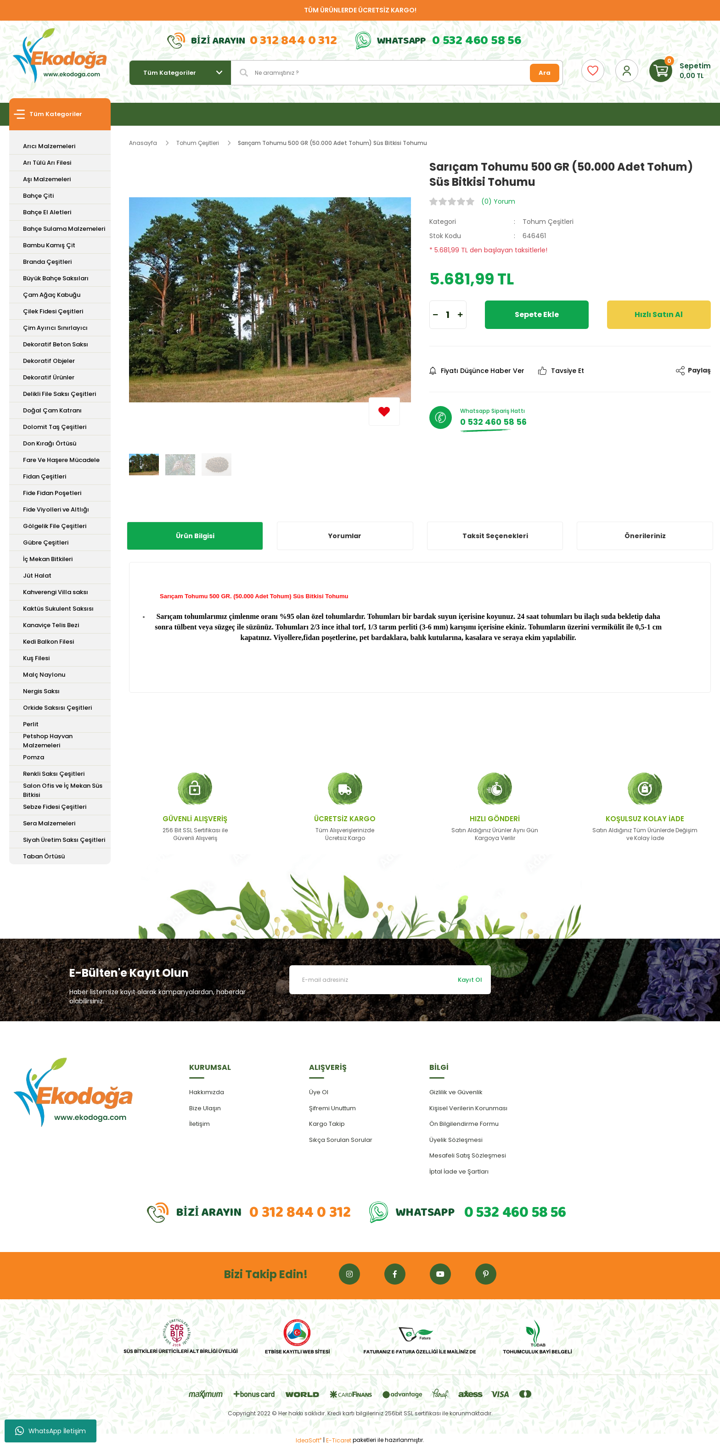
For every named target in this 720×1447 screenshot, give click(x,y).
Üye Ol (318, 1092)
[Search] (397, 72)
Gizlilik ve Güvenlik (456, 1092)
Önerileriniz (645, 535)
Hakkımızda (206, 1092)
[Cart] (680, 70)
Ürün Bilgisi (195, 535)
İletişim (199, 1123)
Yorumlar (344, 535)
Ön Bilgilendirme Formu (464, 1123)
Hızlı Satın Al (659, 314)
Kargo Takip (327, 1123)
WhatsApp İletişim (50, 1431)
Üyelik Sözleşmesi (456, 1139)
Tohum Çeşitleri (548, 221)
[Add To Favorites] (384, 411)
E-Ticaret (338, 1440)
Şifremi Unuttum (332, 1108)
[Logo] (60, 56)
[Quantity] (448, 314)
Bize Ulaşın (205, 1108)
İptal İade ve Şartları (459, 1171)
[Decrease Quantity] (435, 314)
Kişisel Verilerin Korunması (468, 1108)
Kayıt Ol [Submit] (470, 979)
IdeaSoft (308, 1440)
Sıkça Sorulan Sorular (340, 1139)
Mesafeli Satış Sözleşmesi (467, 1155)
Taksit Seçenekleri (495, 535)
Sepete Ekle (537, 314)
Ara (545, 72)
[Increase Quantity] (460, 314)
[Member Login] (626, 70)
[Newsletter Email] (390, 979)
